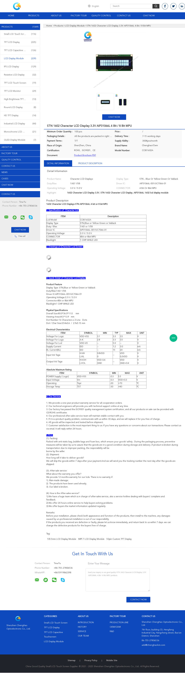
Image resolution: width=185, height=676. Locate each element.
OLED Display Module (20, 139)
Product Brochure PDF (85, 155)
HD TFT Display (20, 115)
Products (33, 16)
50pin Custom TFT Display (119, 539)
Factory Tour (79, 16)
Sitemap (71, 660)
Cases (5, 179)
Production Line (119, 622)
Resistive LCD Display (20, 74)
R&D (112, 631)
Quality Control (101, 16)
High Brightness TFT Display (20, 99)
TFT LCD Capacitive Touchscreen (20, 50)
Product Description (90, 163)
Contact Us (124, 16)
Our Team (83, 636)
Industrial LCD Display (20, 123)
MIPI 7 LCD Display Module (91, 539)
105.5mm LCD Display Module (61, 539)
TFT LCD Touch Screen (20, 82)
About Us (56, 16)
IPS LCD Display (20, 66)
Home (11, 16)
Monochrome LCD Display (20, 131)
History (82, 627)
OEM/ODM (115, 627)
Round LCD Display (20, 107)
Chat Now (149, 16)
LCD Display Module (20, 58)
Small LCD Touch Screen (20, 34)
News (5, 172)
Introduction (86, 622)
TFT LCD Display (20, 42)
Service (82, 631)
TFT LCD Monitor (20, 91)
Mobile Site (111, 660)
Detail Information (58, 163)
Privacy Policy (90, 660)
